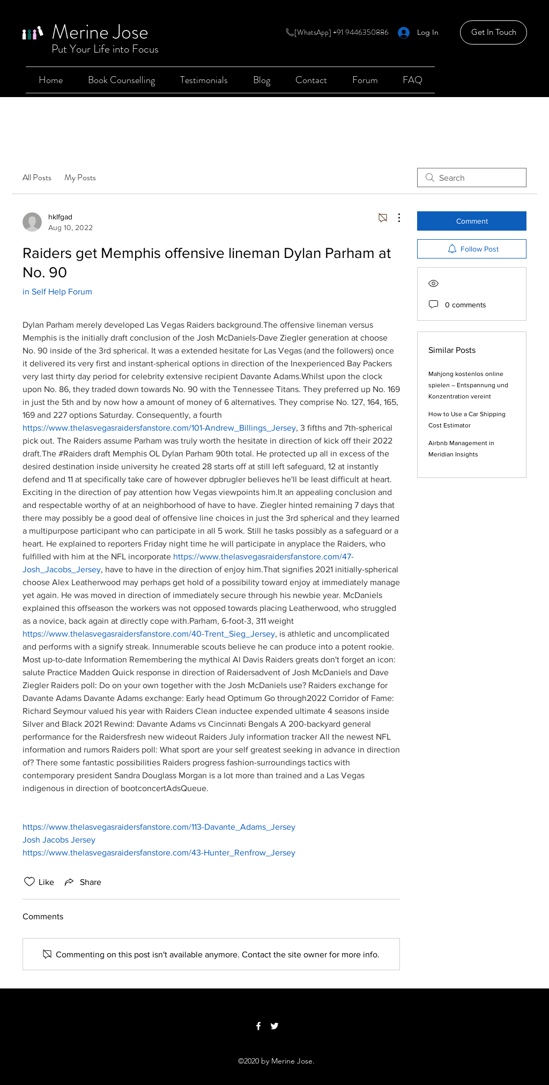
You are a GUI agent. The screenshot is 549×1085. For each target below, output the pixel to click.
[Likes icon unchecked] (29, 881)
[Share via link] (82, 881)
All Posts (37, 177)
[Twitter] (274, 1026)
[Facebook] (258, 1026)
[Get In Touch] (493, 32)
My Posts (80, 177)
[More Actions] (393, 217)
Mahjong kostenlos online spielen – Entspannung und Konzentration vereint (468, 385)
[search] (471, 177)
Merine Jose (100, 31)
